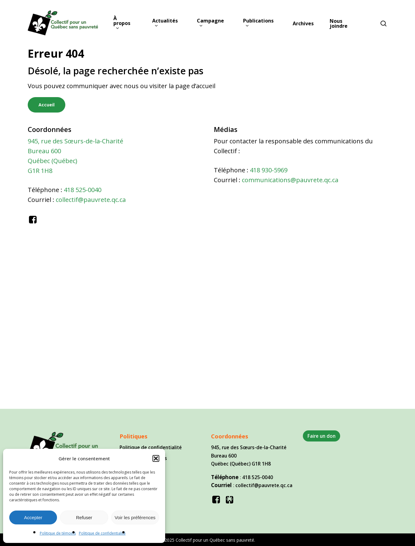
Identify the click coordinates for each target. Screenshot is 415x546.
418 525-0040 (82, 190)
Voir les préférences (135, 517)
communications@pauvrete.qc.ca (290, 180)
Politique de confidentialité (102, 533)
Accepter (33, 517)
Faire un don (321, 436)
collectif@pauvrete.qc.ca (91, 199)
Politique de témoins (58, 533)
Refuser (84, 517)
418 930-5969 (268, 170)
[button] (156, 458)
